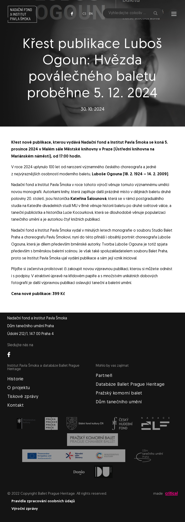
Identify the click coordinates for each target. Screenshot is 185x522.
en (91, 13)
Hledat (155, 13)
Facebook (72, 14)
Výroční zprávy (24, 509)
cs (84, 13)
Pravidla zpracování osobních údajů (43, 501)
